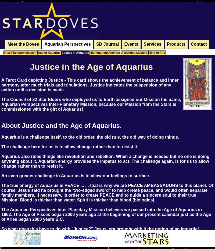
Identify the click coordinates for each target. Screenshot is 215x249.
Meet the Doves (23, 44)
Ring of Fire (157, 52)
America (114, 52)
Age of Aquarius (49, 52)
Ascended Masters (134, 52)
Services (153, 44)
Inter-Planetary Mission (20, 52)
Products (176, 44)
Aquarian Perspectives (67, 44)
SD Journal (107, 44)
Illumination (98, 52)
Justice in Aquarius (75, 52)
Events (131, 44)
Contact (199, 44)
